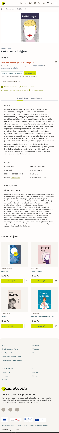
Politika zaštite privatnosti (38, 425)
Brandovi (35, 372)
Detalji (26, 98)
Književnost (10, 9)
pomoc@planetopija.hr (9, 68)
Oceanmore (15, 178)
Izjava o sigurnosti (8, 425)
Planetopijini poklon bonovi (11, 360)
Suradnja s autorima (8, 353)
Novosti (4, 380)
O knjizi (20, 98)
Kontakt (35, 376)
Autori (34, 368)
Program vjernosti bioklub (11, 357)
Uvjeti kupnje (22, 425)
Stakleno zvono (36, 271)
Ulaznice (35, 349)
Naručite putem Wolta (9, 349)
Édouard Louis (6, 48)
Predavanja (5, 372)
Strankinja (4, 271)
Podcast (4, 376)
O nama (4, 345)
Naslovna (35, 345)
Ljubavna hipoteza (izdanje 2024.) (43, 317)
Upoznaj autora (36, 98)
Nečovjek (4, 317)
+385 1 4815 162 (38, 66)
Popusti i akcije (7, 368)
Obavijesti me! (30, 73)
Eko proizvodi (37, 353)
